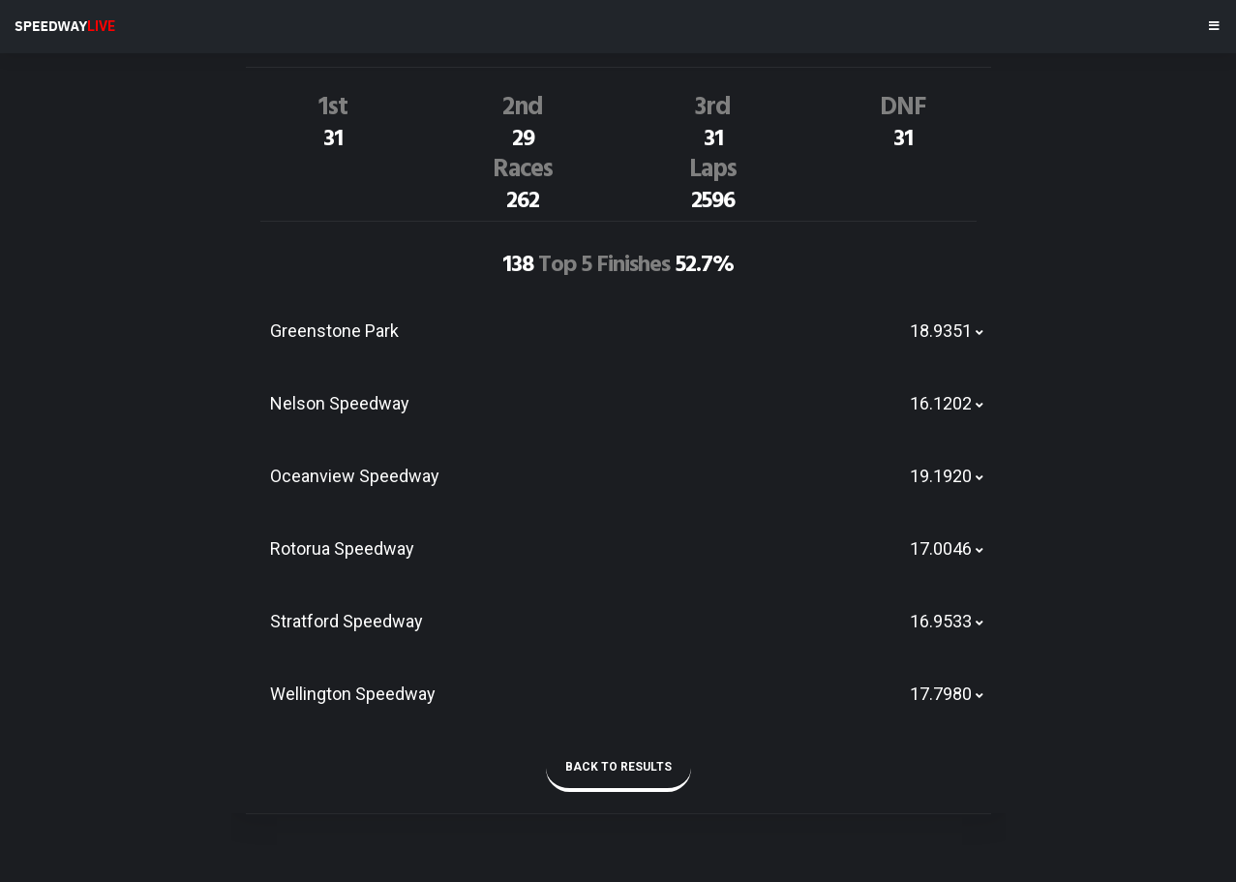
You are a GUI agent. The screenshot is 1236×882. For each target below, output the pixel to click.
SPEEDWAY (65, 26)
